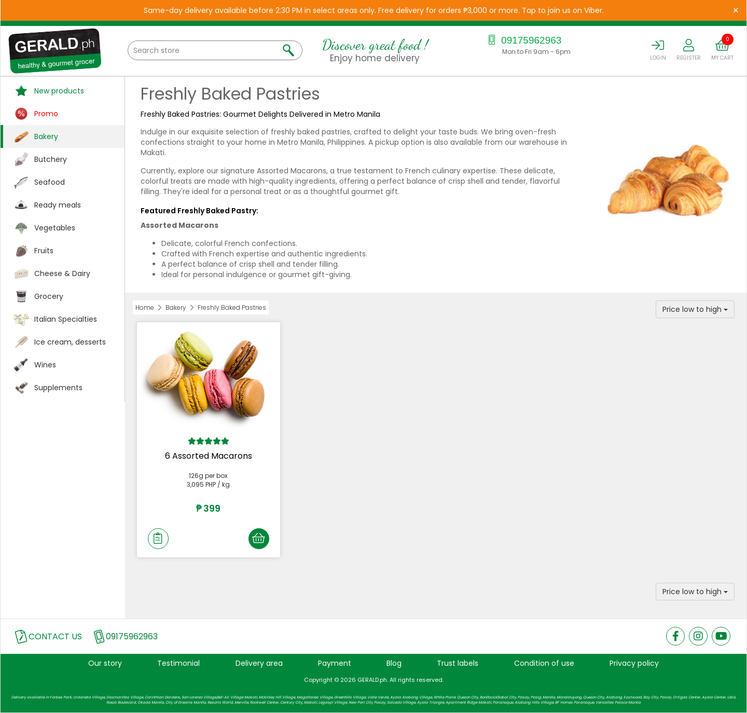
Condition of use (544, 663)
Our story (105, 663)
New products (59, 91)
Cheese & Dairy (62, 273)
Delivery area (259, 663)
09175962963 (524, 40)
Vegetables (54, 228)
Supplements (58, 387)
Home (144, 307)
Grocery (48, 296)
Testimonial (178, 663)
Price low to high (695, 309)
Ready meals (57, 205)
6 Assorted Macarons (208, 456)
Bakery (46, 136)
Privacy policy (634, 663)
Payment (334, 663)
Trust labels (457, 663)
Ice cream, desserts (70, 342)
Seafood (49, 182)
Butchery (50, 159)
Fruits (43, 250)
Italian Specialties (65, 319)
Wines (45, 365)
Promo (46, 113)
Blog (394, 663)
